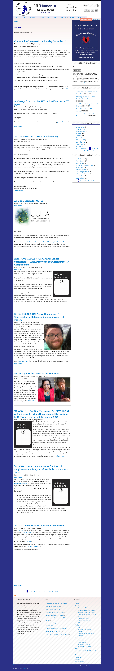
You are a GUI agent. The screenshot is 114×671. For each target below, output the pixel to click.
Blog (79, 627)
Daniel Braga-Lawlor (82, 172)
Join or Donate (81, 17)
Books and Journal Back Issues (87, 651)
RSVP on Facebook (24, 361)
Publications (32, 17)
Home (16, 22)
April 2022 (79, 138)
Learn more (20, 637)
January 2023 (80, 127)
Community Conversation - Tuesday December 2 (40, 41)
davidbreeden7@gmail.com (84, 165)
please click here (63, 122)
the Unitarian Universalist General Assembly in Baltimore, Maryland (48, 242)
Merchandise (82, 653)
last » (56, 591)
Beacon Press (50, 626)
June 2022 (79, 133)
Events (55, 17)
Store (48, 17)
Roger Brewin (80, 161)
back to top (17, 665)
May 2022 (79, 135)
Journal (80, 631)
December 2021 (81, 142)
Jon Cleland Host (28, 532)
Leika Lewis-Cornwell (82, 174)
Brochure (80, 636)
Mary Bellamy (80, 176)
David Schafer (80, 178)
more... (96, 119)
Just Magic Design (95, 665)
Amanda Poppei (81, 169)
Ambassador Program (84, 646)
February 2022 (80, 140)
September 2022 (81, 131)
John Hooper (80, 167)
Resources (63, 17)
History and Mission (84, 608)
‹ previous (83, 148)
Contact (72, 17)
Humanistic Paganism (53, 623)
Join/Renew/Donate (86, 19)
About (23, 17)
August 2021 (79, 144)
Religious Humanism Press (86, 633)
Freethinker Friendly (84, 644)
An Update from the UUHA (28, 201)
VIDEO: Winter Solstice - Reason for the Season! (39, 525)
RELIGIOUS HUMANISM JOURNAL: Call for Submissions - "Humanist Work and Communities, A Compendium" (41, 261)
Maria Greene (80, 159)
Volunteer (81, 623)
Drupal (25, 668)
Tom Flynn (21, 530)
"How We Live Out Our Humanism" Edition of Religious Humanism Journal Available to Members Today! (41, 469)
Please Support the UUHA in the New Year (36, 373)
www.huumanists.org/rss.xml (80, 83)
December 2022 (81, 129)
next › (51, 591)
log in (98, 19)
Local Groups (82, 640)
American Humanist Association (56, 628)
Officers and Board (83, 618)
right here (28, 541)
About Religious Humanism (86, 610)
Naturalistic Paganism (34, 546)
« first (76, 148)
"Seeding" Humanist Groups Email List (58, 634)
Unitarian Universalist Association (57, 603)
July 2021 (78, 146)
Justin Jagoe (79, 163)
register (94, 19)
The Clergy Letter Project (54, 609)
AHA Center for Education (54, 631)
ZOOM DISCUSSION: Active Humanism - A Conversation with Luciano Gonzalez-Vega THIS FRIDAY (39, 317)
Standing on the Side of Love (55, 612)
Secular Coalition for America (55, 615)
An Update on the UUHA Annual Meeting (36, 136)
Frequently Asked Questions (86, 612)
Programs (41, 17)
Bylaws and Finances (84, 621)
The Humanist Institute (53, 606)
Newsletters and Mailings (85, 629)
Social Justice (82, 642)
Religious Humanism (20, 483)
